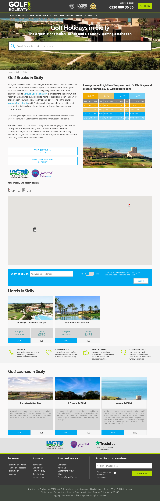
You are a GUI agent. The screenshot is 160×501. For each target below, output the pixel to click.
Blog (60, 474)
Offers (69, 15)
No (82, 273)
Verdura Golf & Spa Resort (35, 93)
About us (62, 467)
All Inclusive (57, 15)
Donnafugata (22, 103)
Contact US (91, 15)
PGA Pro (79, 15)
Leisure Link (38, 477)
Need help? (145, 6)
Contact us (62, 464)
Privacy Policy (39, 470)
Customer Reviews (66, 470)
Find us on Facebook (17, 467)
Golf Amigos (38, 474)
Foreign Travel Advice (67, 477)
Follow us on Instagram (13, 472)
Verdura (11, 103)
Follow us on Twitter (17, 464)
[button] (129, 205)
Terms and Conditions (38, 466)
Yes (97, 273)
